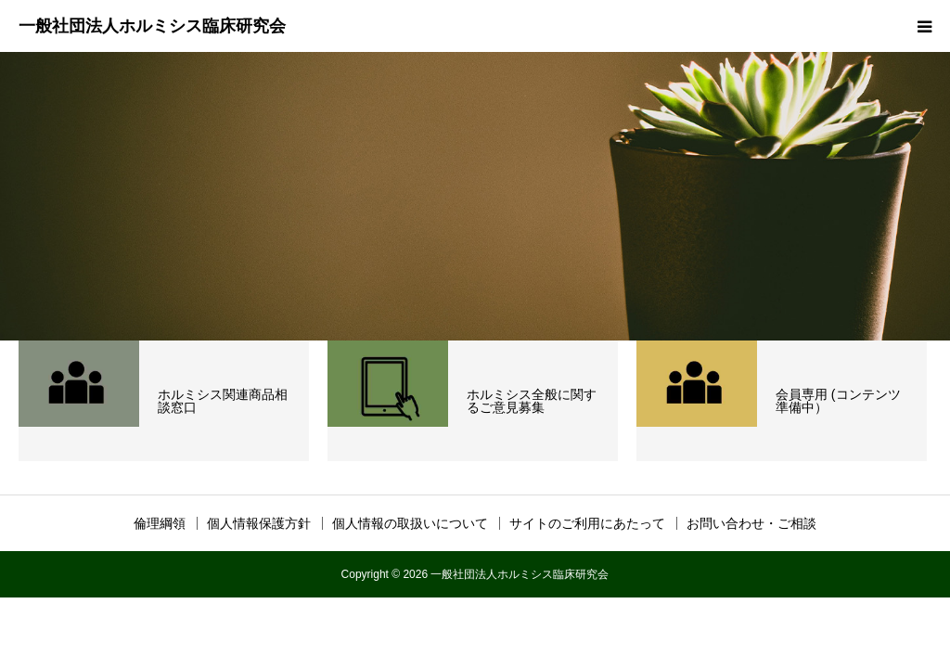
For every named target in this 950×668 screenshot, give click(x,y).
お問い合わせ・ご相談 (751, 523)
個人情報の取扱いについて (410, 523)
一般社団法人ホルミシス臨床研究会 (152, 26)
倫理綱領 (160, 523)
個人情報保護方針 (259, 523)
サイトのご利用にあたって (587, 523)
